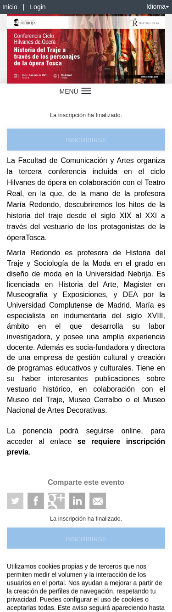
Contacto (42, 571)
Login (37, 7)
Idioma (157, 6)
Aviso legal (14, 571)
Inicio (9, 7)
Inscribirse (86, 140)
